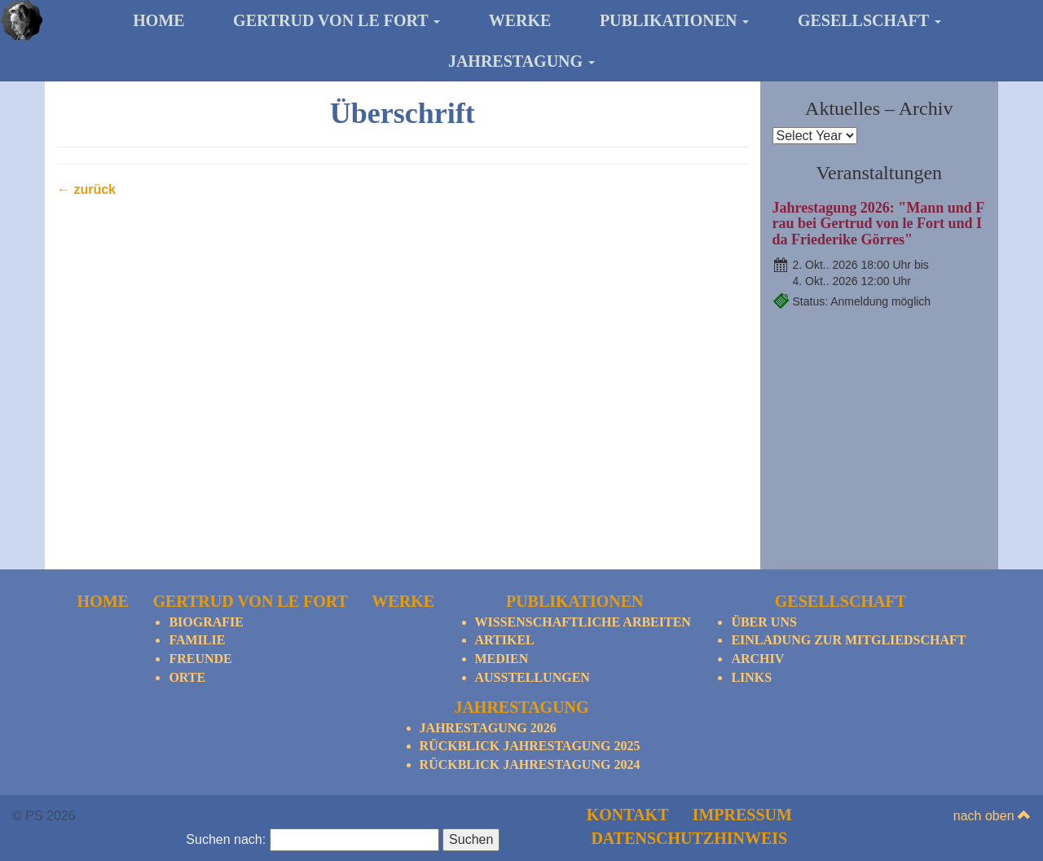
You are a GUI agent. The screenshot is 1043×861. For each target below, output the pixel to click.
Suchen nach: (226, 839)
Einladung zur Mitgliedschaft (848, 640)
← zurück (86, 189)
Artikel (505, 640)
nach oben (992, 816)
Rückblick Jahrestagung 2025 (530, 746)
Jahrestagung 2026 (488, 728)
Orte (187, 677)
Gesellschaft (869, 20)
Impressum (742, 815)
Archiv (757, 659)
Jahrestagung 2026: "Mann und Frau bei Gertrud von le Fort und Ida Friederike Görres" (878, 224)
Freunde (200, 659)
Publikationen (675, 20)
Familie (197, 640)
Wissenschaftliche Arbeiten (583, 622)
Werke (520, 20)
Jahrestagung (521, 61)
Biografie (206, 622)
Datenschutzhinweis (689, 838)
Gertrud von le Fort (336, 20)
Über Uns (763, 622)
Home (158, 20)
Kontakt (628, 815)
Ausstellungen (532, 677)
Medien (502, 659)
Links (751, 677)
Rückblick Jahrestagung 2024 (530, 764)
